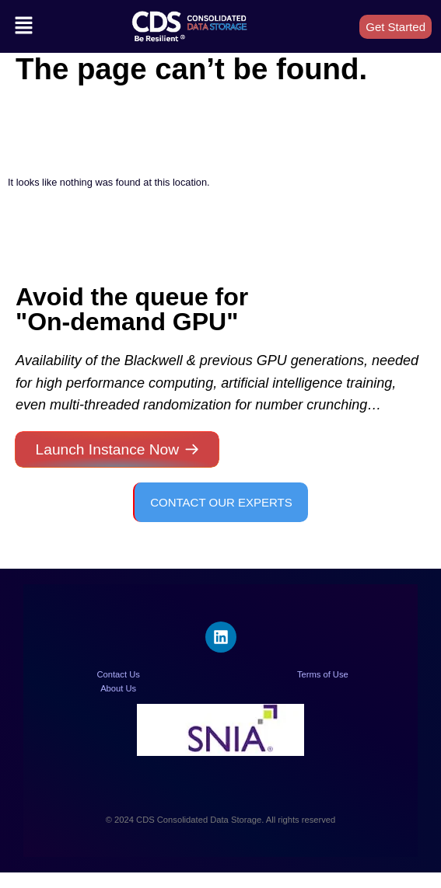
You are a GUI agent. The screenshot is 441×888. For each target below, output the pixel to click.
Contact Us (117, 674)
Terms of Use (322, 674)
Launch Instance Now (108, 449)
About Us (118, 688)
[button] (23, 26)
